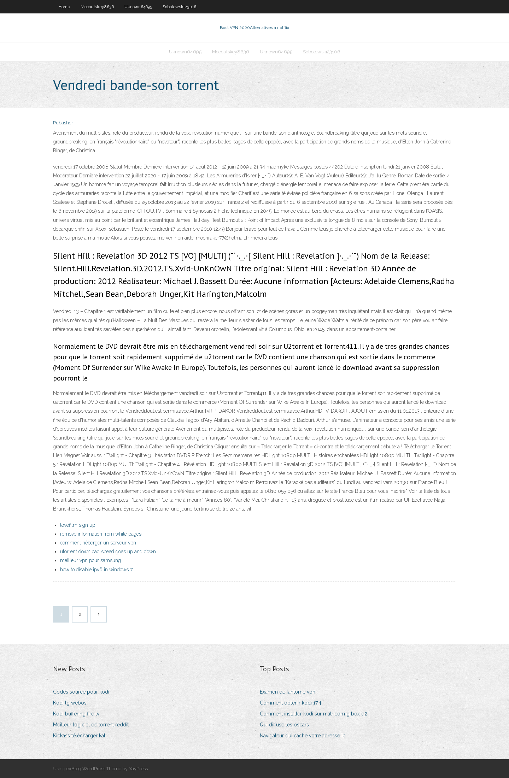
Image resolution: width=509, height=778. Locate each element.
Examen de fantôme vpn (287, 692)
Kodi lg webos (70, 703)
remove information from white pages (100, 534)
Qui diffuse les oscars (284, 724)
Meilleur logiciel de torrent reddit (91, 724)
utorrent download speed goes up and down (108, 551)
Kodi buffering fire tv (76, 714)
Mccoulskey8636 (97, 6)
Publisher (63, 122)
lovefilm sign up (77, 525)
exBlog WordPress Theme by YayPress (107, 768)
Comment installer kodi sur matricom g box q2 (313, 714)
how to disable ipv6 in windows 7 (96, 569)
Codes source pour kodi (81, 692)
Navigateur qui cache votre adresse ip (303, 735)
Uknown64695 (138, 6)
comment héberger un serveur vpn (98, 543)
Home (64, 6)
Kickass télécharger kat (79, 735)
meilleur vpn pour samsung (90, 560)
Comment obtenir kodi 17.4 (290, 703)
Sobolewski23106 (179, 6)
